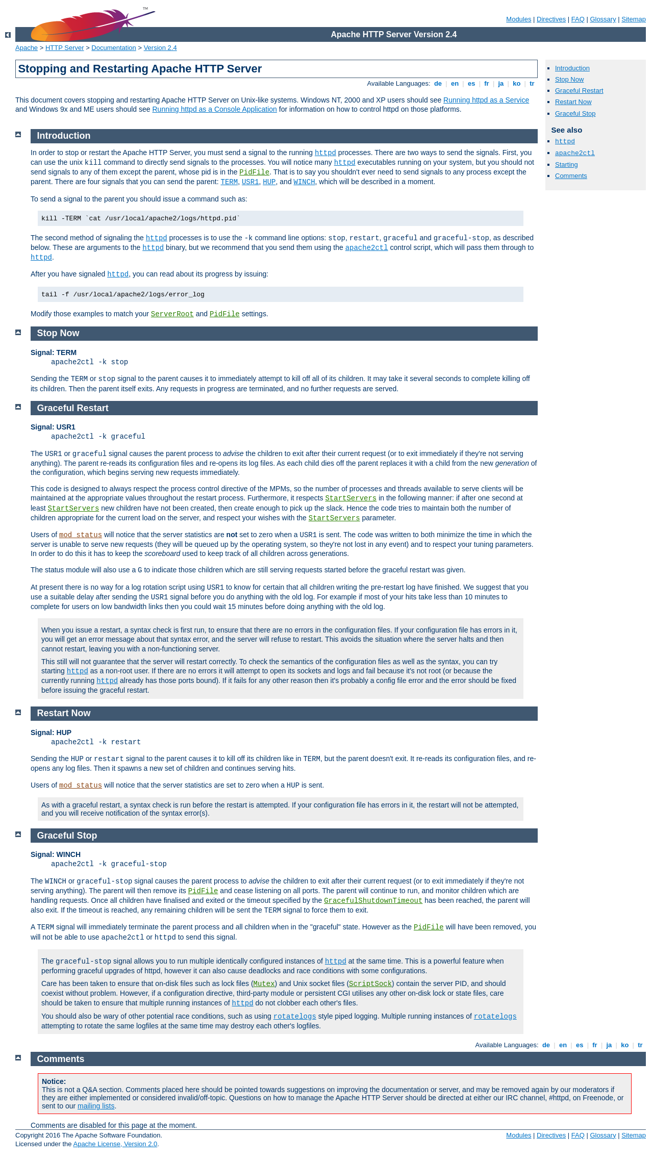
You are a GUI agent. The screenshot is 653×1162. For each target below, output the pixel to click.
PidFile (254, 172)
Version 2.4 (160, 48)
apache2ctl (575, 153)
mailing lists (96, 1106)
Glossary (603, 19)
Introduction (572, 68)
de (437, 83)
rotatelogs (294, 1017)
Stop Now (569, 79)
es (471, 83)
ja (501, 83)
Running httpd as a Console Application (214, 109)
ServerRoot (172, 314)
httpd (565, 141)
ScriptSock (370, 984)
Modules (518, 19)
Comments (571, 176)
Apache (26, 48)
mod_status (80, 535)
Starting (566, 164)
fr (487, 83)
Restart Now (573, 102)
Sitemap (633, 19)
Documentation (113, 48)
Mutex (264, 984)
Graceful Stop (575, 113)
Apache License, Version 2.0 (115, 1144)
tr (532, 83)
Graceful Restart (579, 90)
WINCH (304, 182)
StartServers (350, 498)
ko (516, 83)
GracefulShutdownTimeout (373, 901)
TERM (229, 182)
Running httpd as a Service (486, 100)
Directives (551, 19)
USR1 (250, 182)
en (454, 83)
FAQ (578, 19)
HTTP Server (64, 48)
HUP (269, 182)
